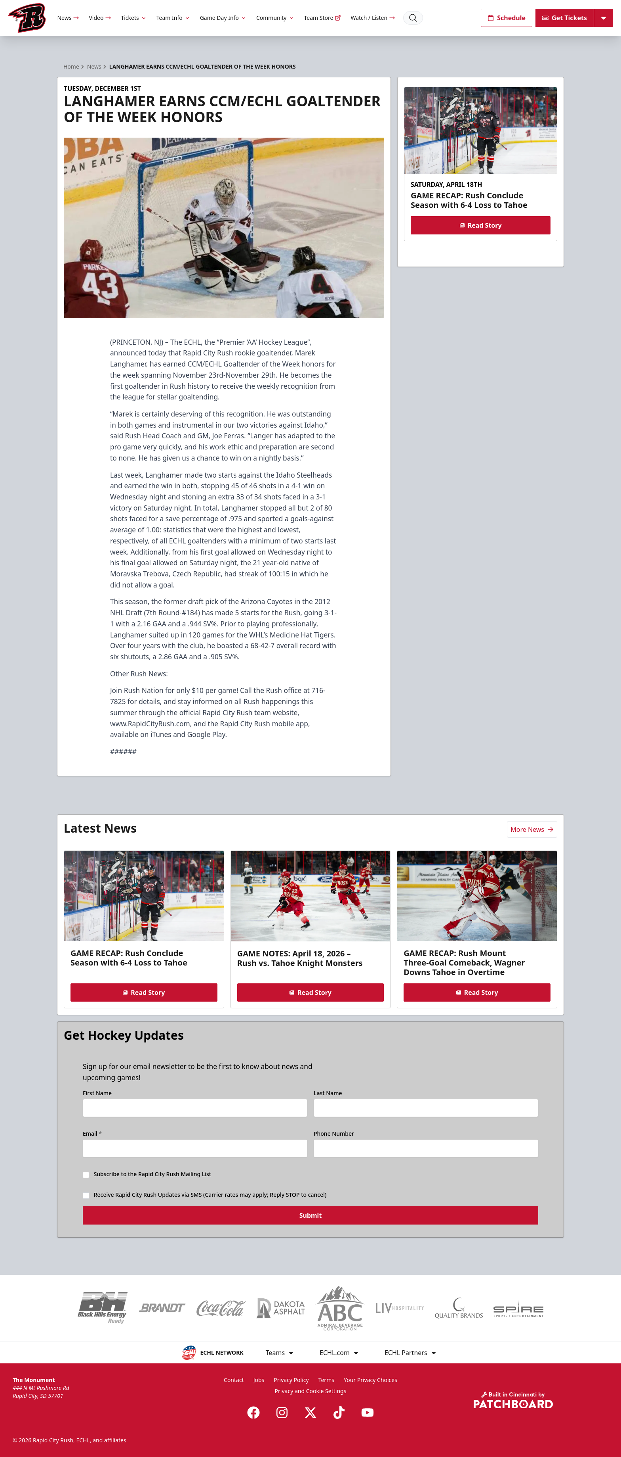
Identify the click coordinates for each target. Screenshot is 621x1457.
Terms (326, 1380)
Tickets (134, 17)
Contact (234, 1380)
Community (275, 17)
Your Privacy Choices (370, 1380)
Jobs (259, 1380)
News (68, 17)
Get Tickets (564, 17)
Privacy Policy (291, 1380)
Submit (310, 1221)
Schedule (507, 17)
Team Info (173, 17)
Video (100, 17)
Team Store (322, 17)
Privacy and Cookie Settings (311, 1391)
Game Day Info (223, 17)
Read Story (480, 225)
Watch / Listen (373, 17)
